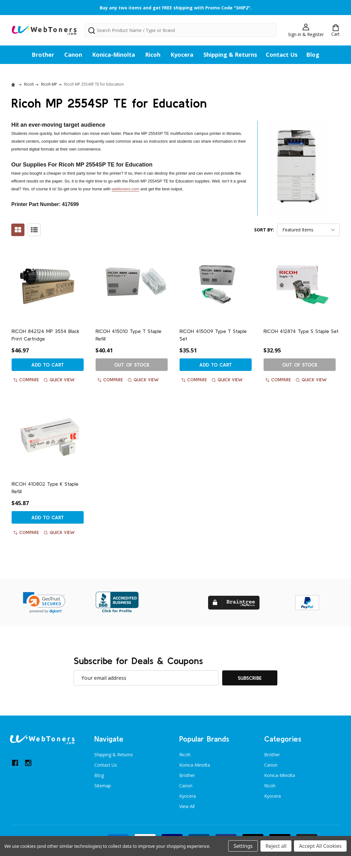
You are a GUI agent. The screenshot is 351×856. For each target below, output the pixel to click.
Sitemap (102, 786)
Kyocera (181, 54)
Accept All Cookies (320, 846)
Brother (43, 54)
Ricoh (152, 54)
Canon (73, 54)
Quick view (59, 379)
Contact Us (281, 54)
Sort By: (264, 230)
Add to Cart (47, 364)
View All (187, 806)
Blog (312, 54)
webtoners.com (125, 189)
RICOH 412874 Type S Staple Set (301, 331)
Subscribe (250, 678)
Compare (26, 379)
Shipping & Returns (230, 54)
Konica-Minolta (113, 54)
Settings (243, 846)
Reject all (275, 846)
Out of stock (131, 364)
